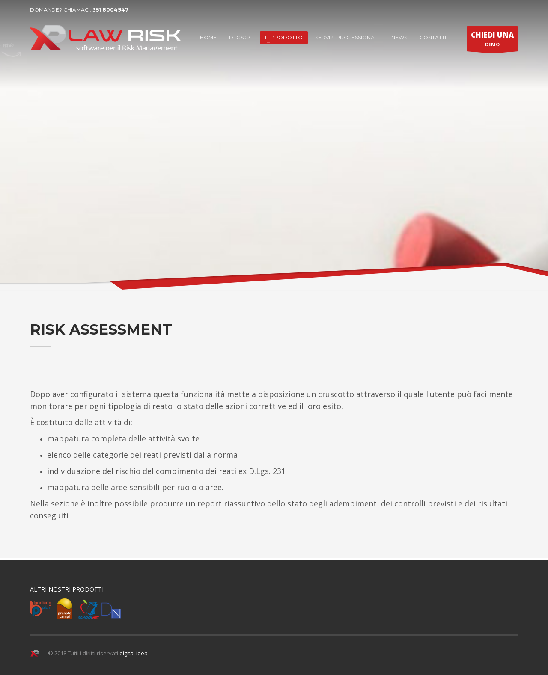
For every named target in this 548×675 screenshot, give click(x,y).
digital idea (133, 653)
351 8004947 (110, 9)
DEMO (492, 40)
